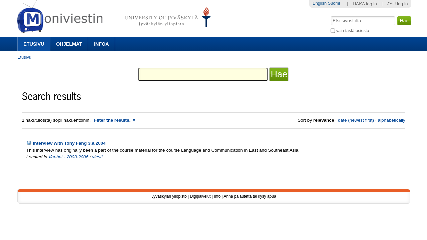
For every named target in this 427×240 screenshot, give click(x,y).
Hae (330, 15)
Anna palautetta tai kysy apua (250, 196)
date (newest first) (356, 120)
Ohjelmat (69, 44)
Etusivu (33, 44)
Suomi (334, 3)
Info (217, 196)
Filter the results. (113, 120)
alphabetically (391, 120)
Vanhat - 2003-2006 (68, 156)
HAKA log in (365, 3)
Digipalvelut (200, 196)
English (320, 3)
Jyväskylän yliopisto (168, 196)
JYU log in (397, 3)
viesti (97, 156)
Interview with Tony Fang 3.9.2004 (69, 143)
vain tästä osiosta (352, 30)
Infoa (101, 44)
